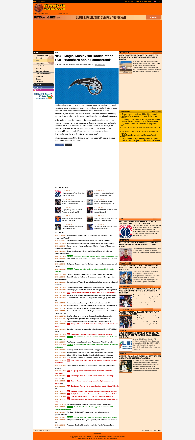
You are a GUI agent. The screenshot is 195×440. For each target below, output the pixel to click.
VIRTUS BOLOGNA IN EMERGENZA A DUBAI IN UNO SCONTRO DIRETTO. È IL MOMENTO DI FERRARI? (139, 291)
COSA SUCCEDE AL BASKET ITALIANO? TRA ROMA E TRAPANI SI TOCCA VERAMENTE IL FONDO (138, 57)
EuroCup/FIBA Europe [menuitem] (42, 74)
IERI (159, 111)
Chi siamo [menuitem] (38, 82)
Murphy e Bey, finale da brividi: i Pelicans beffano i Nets (86, 308)
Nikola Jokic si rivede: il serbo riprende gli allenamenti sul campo (90, 355)
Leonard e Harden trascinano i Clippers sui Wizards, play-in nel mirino (92, 298)
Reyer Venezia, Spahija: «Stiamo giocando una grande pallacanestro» (91, 295)
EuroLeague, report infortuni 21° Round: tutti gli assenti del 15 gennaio (92, 290)
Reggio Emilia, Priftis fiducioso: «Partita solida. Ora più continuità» (90, 243)
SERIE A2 (123, 330)
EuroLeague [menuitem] (39, 63)
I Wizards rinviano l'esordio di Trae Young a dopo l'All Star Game (90, 274)
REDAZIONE (97, 433)
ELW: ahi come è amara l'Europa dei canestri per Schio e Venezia (90, 358)
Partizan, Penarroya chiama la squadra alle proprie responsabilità (90, 352)
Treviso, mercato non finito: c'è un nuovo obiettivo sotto (140, 122)
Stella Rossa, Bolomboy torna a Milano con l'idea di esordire (88, 241)
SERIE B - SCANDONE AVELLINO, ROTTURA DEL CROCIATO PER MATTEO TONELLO (140, 357)
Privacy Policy (157, 430)
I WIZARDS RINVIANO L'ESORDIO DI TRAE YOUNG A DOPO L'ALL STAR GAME (137, 223)
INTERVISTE (124, 240)
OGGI (153, 111)
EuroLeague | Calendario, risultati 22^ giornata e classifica (89, 334)
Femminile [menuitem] (38, 76)
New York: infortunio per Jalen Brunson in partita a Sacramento (89, 316)
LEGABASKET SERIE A (128, 309)
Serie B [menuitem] (37, 68)
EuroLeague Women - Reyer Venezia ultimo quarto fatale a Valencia (93, 386)
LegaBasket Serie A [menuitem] (42, 55)
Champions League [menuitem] (41, 71)
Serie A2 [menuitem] (38, 58)
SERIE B (123, 353)
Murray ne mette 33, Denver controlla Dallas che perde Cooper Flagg (91, 305)
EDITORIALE (124, 52)
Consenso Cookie (146, 430)
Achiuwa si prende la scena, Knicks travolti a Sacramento (87, 303)
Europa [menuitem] (37, 79)
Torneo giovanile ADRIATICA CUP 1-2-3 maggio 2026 (85, 350)
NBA (121, 219)
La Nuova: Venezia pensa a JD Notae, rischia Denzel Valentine (92, 256)
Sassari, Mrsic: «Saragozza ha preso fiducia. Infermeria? (141, 141)
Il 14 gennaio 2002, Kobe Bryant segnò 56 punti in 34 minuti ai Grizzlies (92, 420)
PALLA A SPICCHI (126, 263)
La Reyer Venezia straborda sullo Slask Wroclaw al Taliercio (90, 396)
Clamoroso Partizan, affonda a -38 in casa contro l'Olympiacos (89, 404)
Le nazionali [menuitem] (39, 66)
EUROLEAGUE (125, 286)
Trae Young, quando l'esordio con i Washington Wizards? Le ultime (90, 342)
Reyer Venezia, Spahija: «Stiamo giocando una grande (140, 139)
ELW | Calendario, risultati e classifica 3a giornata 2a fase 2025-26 (92, 394)
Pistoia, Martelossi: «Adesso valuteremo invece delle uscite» (92, 417)
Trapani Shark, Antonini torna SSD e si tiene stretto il (139, 114)
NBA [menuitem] (36, 61)
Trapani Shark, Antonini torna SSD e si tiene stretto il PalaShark (89, 287)
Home (36, 52)
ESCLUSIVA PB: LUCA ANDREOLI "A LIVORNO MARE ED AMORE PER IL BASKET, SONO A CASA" (139, 245)
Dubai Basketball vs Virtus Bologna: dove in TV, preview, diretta (91, 292)
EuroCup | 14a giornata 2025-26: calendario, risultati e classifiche (92, 391)
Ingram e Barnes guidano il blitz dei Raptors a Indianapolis (87, 319)
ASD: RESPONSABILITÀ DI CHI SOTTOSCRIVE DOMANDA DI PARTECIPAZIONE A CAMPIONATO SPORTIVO (140, 268)
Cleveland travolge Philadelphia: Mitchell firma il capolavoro (88, 321)
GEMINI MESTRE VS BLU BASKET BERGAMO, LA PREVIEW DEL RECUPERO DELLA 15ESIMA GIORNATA (139, 335)
